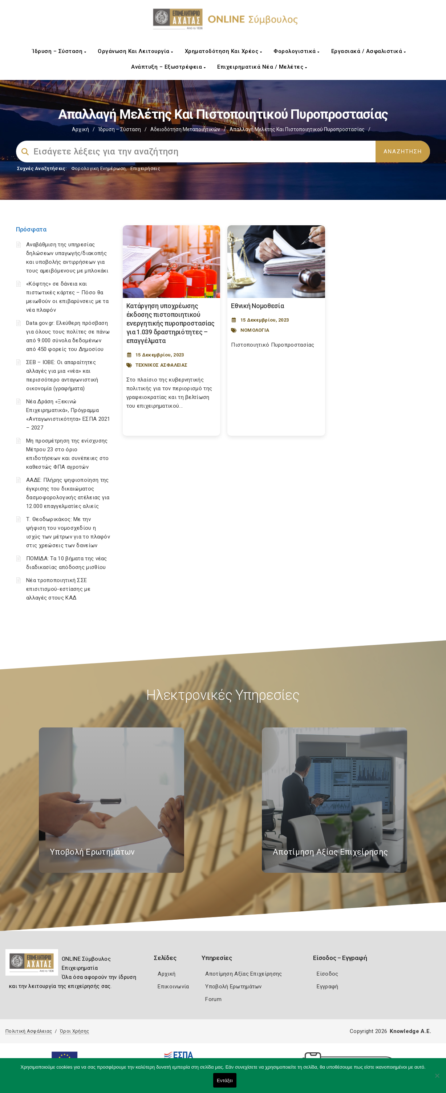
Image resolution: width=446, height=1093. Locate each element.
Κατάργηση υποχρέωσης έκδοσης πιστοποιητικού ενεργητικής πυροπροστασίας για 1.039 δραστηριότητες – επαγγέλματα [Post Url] (170, 323)
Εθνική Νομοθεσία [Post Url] (257, 306)
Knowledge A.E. (410, 1031)
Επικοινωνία (173, 986)
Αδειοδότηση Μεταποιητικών (185, 129)
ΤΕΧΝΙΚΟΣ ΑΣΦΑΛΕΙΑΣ (161, 365)
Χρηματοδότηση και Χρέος (223, 51)
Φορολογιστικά (296, 51)
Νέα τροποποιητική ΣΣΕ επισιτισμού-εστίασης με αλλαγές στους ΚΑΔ (58, 589)
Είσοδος (327, 974)
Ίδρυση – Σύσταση (59, 51)
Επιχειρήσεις (145, 168)
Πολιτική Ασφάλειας (28, 1031)
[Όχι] (437, 1079)
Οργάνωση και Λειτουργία (135, 51)
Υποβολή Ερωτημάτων (233, 986)
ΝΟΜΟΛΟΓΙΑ (254, 330)
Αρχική (80, 129)
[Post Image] (171, 261)
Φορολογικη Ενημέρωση (98, 168)
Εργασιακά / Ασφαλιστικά (368, 51)
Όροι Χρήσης (74, 1031)
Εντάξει (225, 1080)
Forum (213, 999)
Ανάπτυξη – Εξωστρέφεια (168, 67)
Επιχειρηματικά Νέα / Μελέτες (262, 67)
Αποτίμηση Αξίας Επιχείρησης (243, 974)
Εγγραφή (327, 986)
